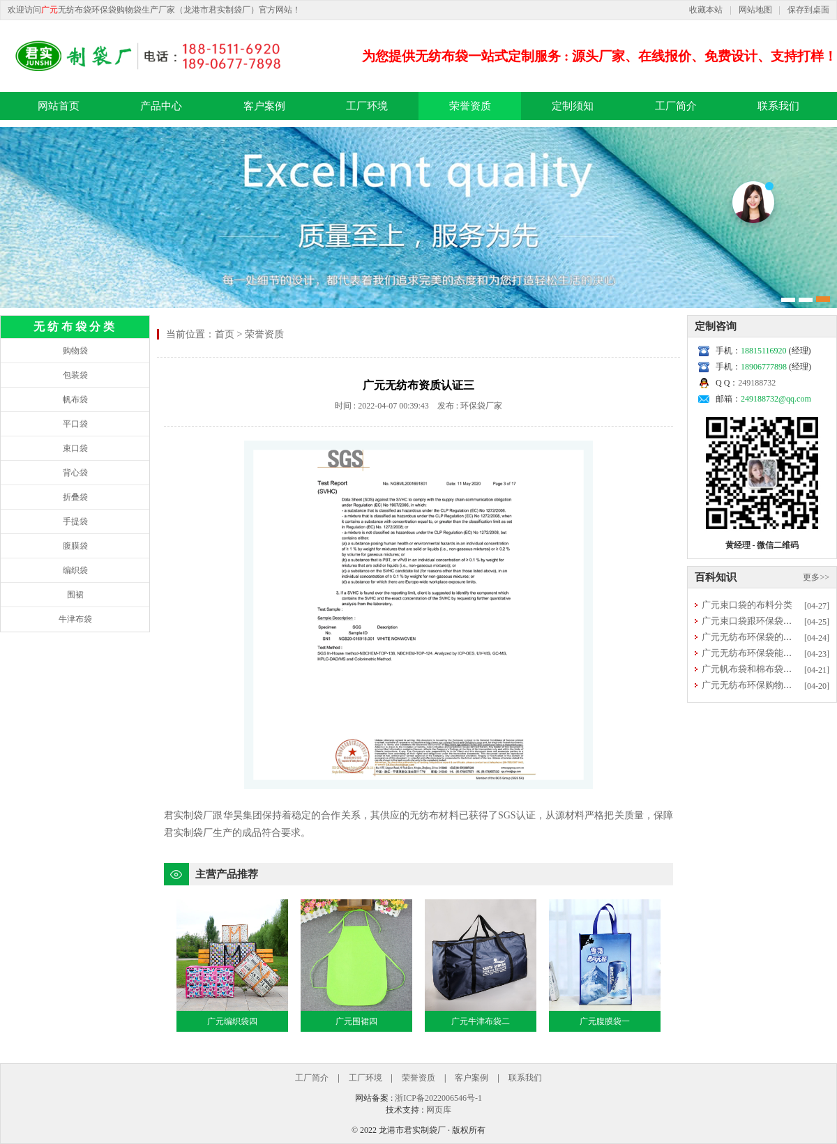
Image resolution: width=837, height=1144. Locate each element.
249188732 (757, 383)
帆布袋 (75, 399)
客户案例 (264, 106)
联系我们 (778, 106)
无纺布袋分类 (75, 327)
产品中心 (161, 106)
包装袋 (75, 375)
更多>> (816, 577)
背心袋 (75, 473)
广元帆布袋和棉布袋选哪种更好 (765, 669)
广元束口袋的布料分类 (747, 605)
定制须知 (573, 106)
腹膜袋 (75, 546)
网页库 (438, 1110)
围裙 (75, 595)
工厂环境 (367, 106)
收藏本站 (706, 10)
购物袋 (75, 351)
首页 (224, 334)
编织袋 (75, 570)
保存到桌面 (808, 10)
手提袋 (75, 521)
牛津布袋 (75, 619)
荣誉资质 (470, 106)
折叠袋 (75, 497)
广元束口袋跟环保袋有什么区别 (765, 621)
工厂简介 (676, 106)
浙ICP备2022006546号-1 (438, 1098)
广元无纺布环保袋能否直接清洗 (765, 653)
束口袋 (75, 448)
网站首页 (59, 106)
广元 (49, 10)
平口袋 (75, 424)
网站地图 (755, 10)
